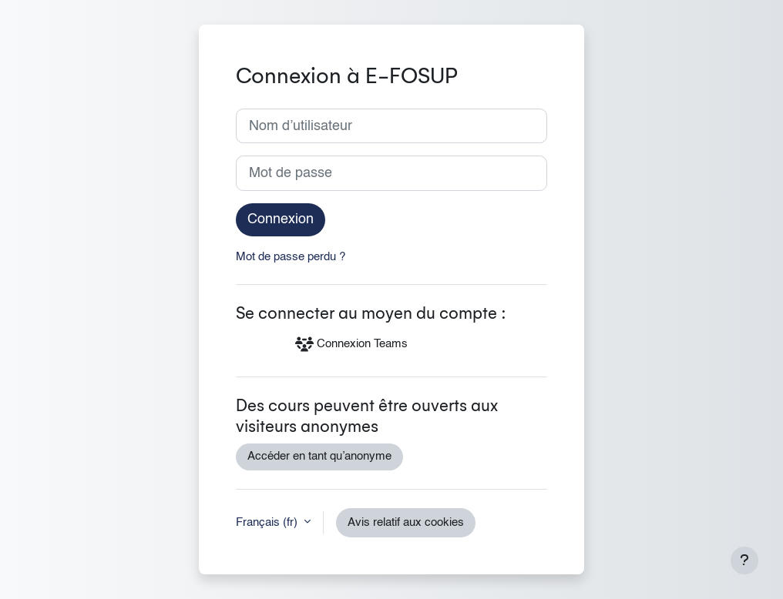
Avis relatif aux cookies (406, 522)
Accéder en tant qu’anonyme (319, 456)
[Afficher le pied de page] (744, 560)
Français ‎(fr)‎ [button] (268, 522)
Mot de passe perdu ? (290, 257)
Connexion (280, 219)
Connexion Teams (351, 344)
